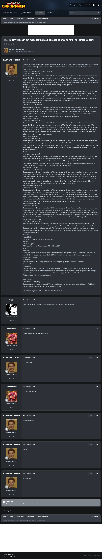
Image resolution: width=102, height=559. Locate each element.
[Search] (78, 13)
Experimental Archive (27, 51)
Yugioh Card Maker (11, 13)
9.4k (12, 349)
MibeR (11, 300)
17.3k (11, 80)
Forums (40, 13)
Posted (29, 60)
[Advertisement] (51, 30)
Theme (3, 556)
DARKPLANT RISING (17, 49)
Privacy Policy (11, 556)
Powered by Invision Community (92, 555)
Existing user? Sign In (77, 5)
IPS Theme (4, 554)
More (51, 13)
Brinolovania (12, 329)
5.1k (12, 320)
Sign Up (88, 5)
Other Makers (27, 13)
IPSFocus (11, 554)
